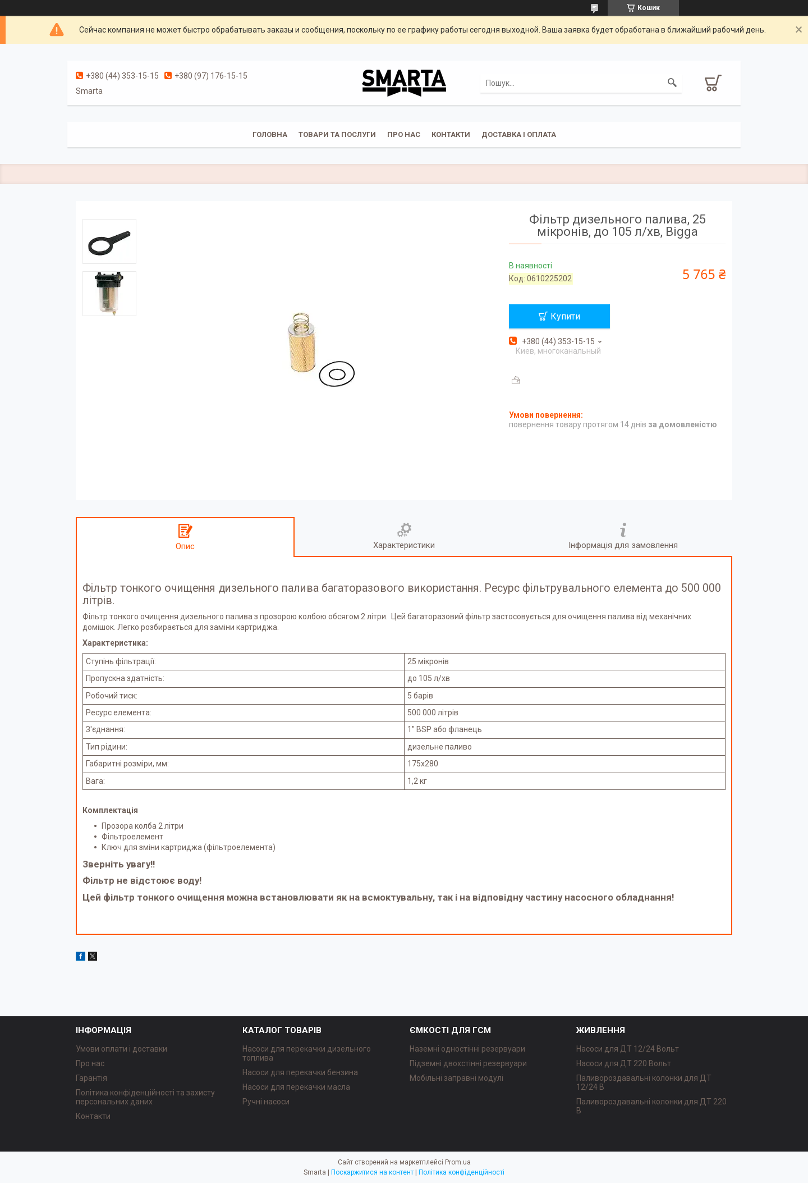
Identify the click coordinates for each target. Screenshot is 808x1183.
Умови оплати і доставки (121, 1048)
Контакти (450, 134)
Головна (269, 134)
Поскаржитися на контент (372, 1172)
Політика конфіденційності (461, 1172)
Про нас (403, 134)
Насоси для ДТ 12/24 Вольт (627, 1048)
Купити (565, 316)
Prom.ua (458, 1162)
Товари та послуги (337, 134)
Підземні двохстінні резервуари (468, 1063)
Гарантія (91, 1078)
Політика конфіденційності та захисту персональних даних (145, 1097)
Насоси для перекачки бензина (300, 1072)
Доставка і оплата (518, 134)
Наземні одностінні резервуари (467, 1048)
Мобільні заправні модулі (456, 1078)
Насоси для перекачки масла (296, 1086)
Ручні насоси (266, 1101)
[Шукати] (672, 83)
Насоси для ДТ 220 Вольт (623, 1063)
